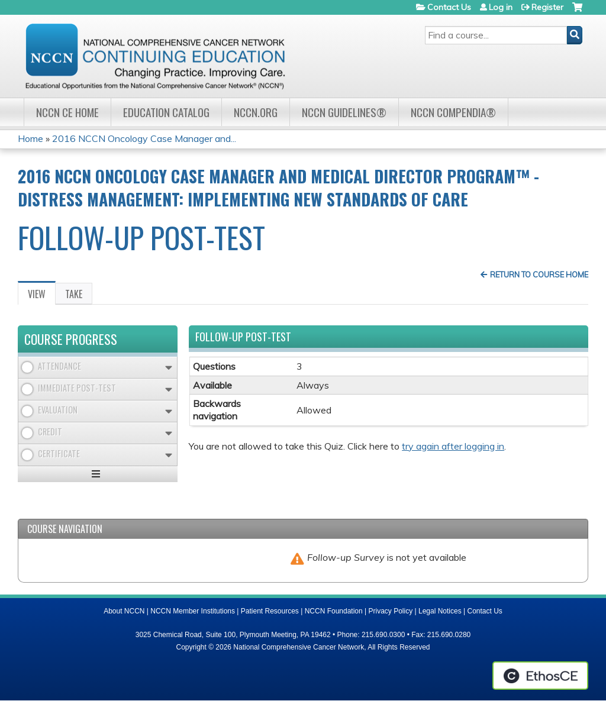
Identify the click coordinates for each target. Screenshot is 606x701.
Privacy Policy (391, 611)
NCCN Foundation (334, 611)
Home (30, 138)
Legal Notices (440, 611)
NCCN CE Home (67, 112)
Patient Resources (270, 611)
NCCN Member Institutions (192, 611)
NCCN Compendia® (453, 112)
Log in (500, 7)
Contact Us (449, 7)
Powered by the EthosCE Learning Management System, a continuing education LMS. (540, 675)
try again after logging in (453, 446)
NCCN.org (256, 112)
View (42, 296)
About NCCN (124, 611)
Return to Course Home (539, 274)
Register (547, 7)
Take (73, 294)
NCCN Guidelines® (344, 112)
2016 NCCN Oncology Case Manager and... (144, 138)
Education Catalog (166, 112)
